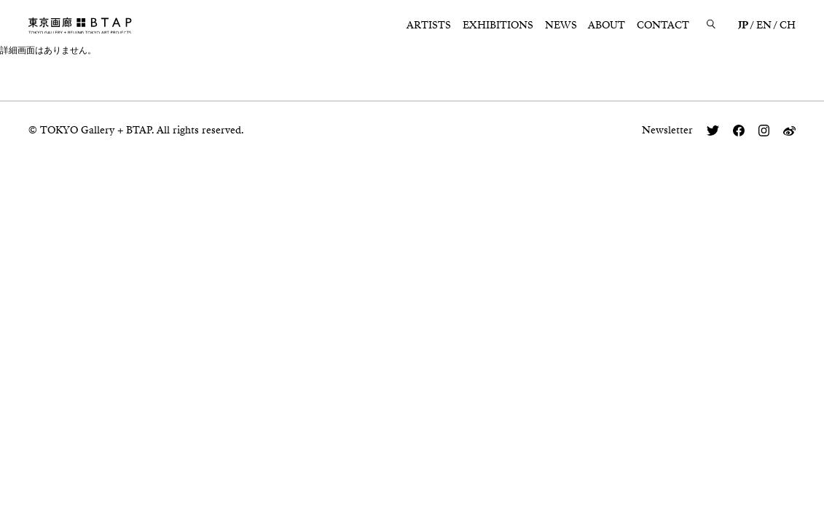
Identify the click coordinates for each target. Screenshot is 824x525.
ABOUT (606, 25)
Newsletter (667, 130)
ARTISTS (429, 25)
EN (764, 25)
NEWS (561, 25)
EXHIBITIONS (498, 25)
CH (788, 25)
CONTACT (663, 25)
